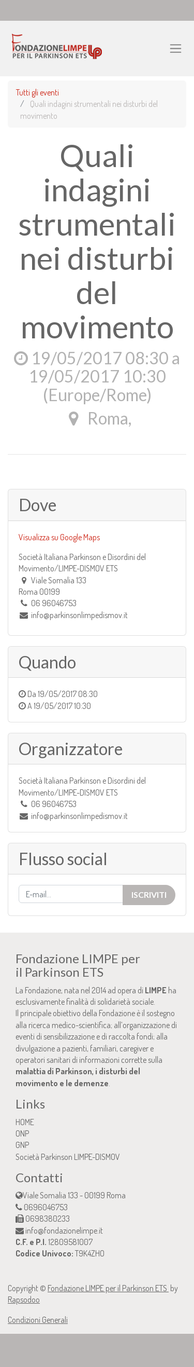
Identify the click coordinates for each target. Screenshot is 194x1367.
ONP (22, 1133)
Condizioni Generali (38, 1320)
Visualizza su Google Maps (59, 537)
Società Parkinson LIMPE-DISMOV (68, 1157)
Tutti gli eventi (37, 92)
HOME (25, 1122)
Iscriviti (149, 894)
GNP (22, 1145)
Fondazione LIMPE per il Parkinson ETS (108, 1288)
